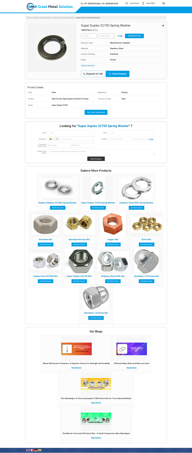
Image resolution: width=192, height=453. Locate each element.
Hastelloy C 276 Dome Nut (146, 276)
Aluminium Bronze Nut (79, 239)
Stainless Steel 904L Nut (113, 276)
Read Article (76, 368)
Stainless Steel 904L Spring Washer (136, 202)
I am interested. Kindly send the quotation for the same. (101, 152)
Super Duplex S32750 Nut (79, 276)
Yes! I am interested (96, 112)
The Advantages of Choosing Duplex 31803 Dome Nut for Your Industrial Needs (96, 398)
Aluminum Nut (45, 239)
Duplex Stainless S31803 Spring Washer (57, 202)
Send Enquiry (117, 73)
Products (36, 18)
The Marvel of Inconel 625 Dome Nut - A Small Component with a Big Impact (96, 433)
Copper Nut (112, 239)
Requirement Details (42, 152)
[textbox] (106, 36)
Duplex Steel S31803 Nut (45, 276)
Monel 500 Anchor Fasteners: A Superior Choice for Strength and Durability (76, 363)
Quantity (104, 139)
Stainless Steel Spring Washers (64, 18)
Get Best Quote (58, 208)
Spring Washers (46, 18)
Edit (120, 36)
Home (29, 18)
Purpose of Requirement (42, 145)
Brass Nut (146, 239)
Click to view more (88, 65)
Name (44, 133)
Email (105, 133)
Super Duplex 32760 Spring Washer (98, 202)
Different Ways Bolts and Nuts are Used (131, 363)
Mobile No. (43, 139)
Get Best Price (134, 36)
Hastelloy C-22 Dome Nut (96, 313)
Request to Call (93, 73)
